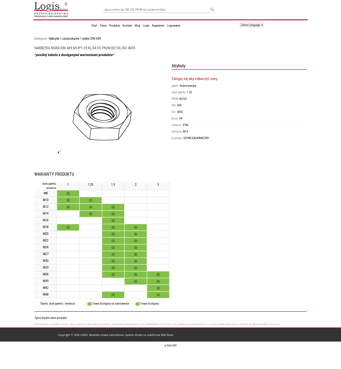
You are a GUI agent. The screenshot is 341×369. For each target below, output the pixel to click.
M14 (185, 131)
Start (94, 25)
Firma (103, 25)
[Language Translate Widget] (252, 25)
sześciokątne (70, 38)
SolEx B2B (172, 345)
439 (179, 105)
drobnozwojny (188, 85)
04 (180, 118)
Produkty (114, 25)
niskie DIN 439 (91, 38)
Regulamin (158, 25)
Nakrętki (54, 38)
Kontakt (127, 25)
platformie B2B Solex (160, 334)
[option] (101, 117)
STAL (186, 125)
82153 (183, 98)
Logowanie (173, 25)
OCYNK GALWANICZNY (196, 138)
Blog (137, 25)
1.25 (189, 92)
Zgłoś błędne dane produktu (50, 318)
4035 (180, 112)
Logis (146, 25)
